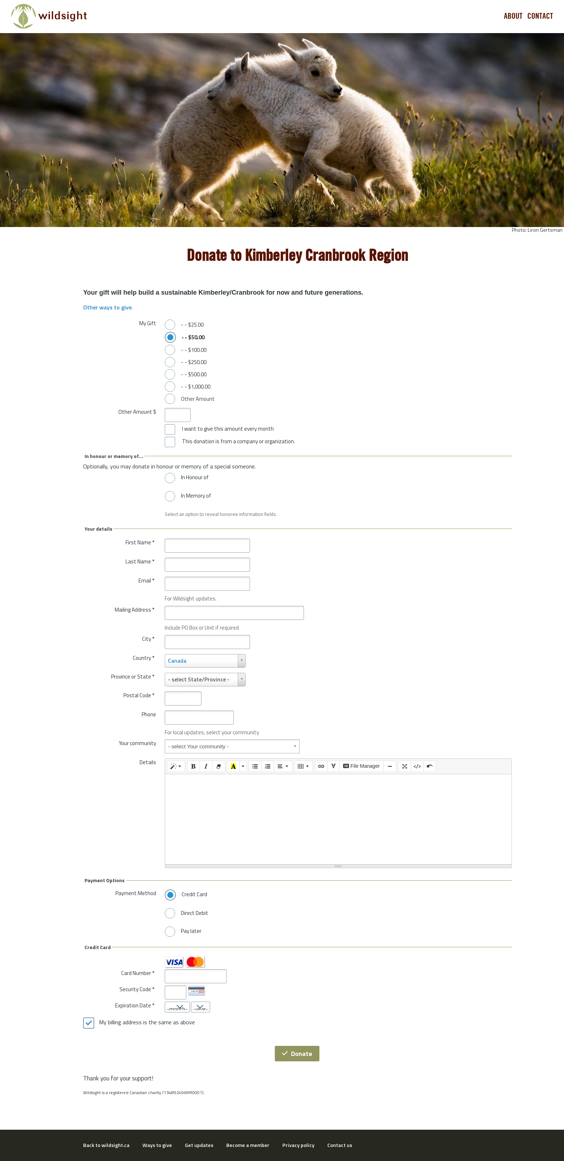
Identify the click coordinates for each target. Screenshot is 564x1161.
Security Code (135, 989)
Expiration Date (133, 1005)
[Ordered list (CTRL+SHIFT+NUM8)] (267, 766)
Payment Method (135, 893)
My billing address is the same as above (147, 1022)
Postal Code (138, 695)
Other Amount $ (137, 412)
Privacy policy (298, 1145)
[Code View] (417, 766)
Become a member (247, 1145)
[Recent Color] (233, 766)
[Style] (176, 766)
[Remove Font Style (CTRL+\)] (218, 766)
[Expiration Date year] (200, 1007)
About (513, 16)
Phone (149, 714)
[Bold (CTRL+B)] (193, 766)
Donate (297, 1053)
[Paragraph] (283, 766)
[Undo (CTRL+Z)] (429, 766)
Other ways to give (107, 307)
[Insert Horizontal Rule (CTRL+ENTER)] (389, 766)
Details (148, 762)
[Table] (303, 766)
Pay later (191, 931)
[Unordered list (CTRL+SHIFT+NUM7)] (255, 766)
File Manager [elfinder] (361, 766)
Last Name (140, 561)
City (148, 639)
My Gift (147, 323)
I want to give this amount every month (228, 429)
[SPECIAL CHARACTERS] (333, 766)
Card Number (136, 973)
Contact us (339, 1145)
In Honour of (195, 477)
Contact (540, 16)
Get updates (199, 1145)
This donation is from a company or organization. (238, 441)
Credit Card (194, 894)
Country (143, 658)
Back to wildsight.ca (106, 1145)
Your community (137, 743)
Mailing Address (134, 610)
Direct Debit (194, 913)
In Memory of (196, 496)
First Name (140, 542)
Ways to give (157, 1145)
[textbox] (338, 819)
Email (146, 580)
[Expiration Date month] (177, 1007)
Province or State (132, 676)
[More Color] (243, 766)
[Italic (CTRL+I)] (206, 766)
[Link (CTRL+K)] (321, 766)
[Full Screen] (404, 766)
